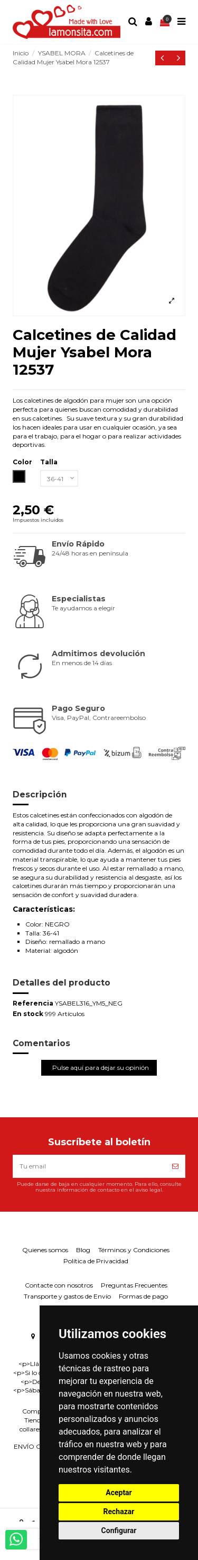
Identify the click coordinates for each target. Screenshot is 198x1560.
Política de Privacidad (95, 1261)
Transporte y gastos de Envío (67, 1296)
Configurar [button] (119, 1530)
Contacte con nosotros (59, 1285)
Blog (83, 1250)
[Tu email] (89, 1166)
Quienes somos (45, 1250)
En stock (28, 1014)
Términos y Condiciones (133, 1250)
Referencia (33, 1003)
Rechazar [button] (119, 1511)
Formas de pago (143, 1296)
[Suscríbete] (175, 1166)
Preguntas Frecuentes (134, 1285)
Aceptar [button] (119, 1492)
